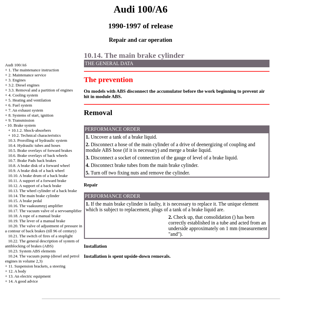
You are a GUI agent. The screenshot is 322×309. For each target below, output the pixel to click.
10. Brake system (22, 125)
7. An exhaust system (25, 110)
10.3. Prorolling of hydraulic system (37, 140)
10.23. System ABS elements (32, 251)
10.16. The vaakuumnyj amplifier (35, 205)
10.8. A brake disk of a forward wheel (39, 165)
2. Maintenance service (27, 75)
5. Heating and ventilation (29, 100)
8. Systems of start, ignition (30, 115)
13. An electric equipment (29, 276)
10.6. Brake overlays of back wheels (38, 155)
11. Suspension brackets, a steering (36, 266)
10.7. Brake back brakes (32, 160)
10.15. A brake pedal (25, 200)
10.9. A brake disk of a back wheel (36, 170)
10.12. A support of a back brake (34, 185)
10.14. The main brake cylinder (33, 195)
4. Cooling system (23, 95)
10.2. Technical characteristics (36, 135)
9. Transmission (21, 120)
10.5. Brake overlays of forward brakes (40, 150)
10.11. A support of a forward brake (37, 180)
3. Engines (17, 80)
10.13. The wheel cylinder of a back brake (42, 190)
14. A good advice (23, 281)
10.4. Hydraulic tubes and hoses (34, 145)
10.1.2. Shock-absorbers (31, 130)
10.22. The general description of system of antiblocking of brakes (42, 243)
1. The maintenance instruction (33, 70)
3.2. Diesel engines (24, 85)
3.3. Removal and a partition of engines (40, 90)
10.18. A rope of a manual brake (34, 215)
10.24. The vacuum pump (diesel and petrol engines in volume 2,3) (42, 258)
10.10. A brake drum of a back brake (38, 175)
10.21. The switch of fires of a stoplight (40, 236)
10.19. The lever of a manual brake (36, 220)
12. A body (17, 271)
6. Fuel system (20, 105)
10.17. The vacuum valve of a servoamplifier (45, 210)
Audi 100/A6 (15, 65)
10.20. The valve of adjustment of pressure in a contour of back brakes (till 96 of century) (43, 228)
